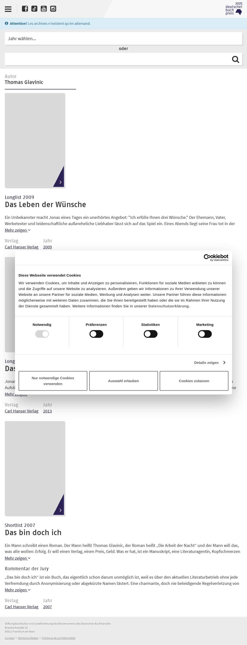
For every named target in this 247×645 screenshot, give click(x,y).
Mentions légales (28, 638)
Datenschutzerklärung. (169, 306)
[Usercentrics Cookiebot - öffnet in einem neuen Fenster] (207, 257)
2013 (47, 411)
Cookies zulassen (194, 381)
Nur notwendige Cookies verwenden (53, 381)
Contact (9, 638)
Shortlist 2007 (20, 525)
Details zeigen (206, 362)
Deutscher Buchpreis (234, 8)
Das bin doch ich (33, 533)
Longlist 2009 (19, 197)
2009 (47, 247)
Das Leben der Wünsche (45, 205)
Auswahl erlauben (123, 381)
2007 (47, 606)
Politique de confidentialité (58, 638)
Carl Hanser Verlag (21, 247)
